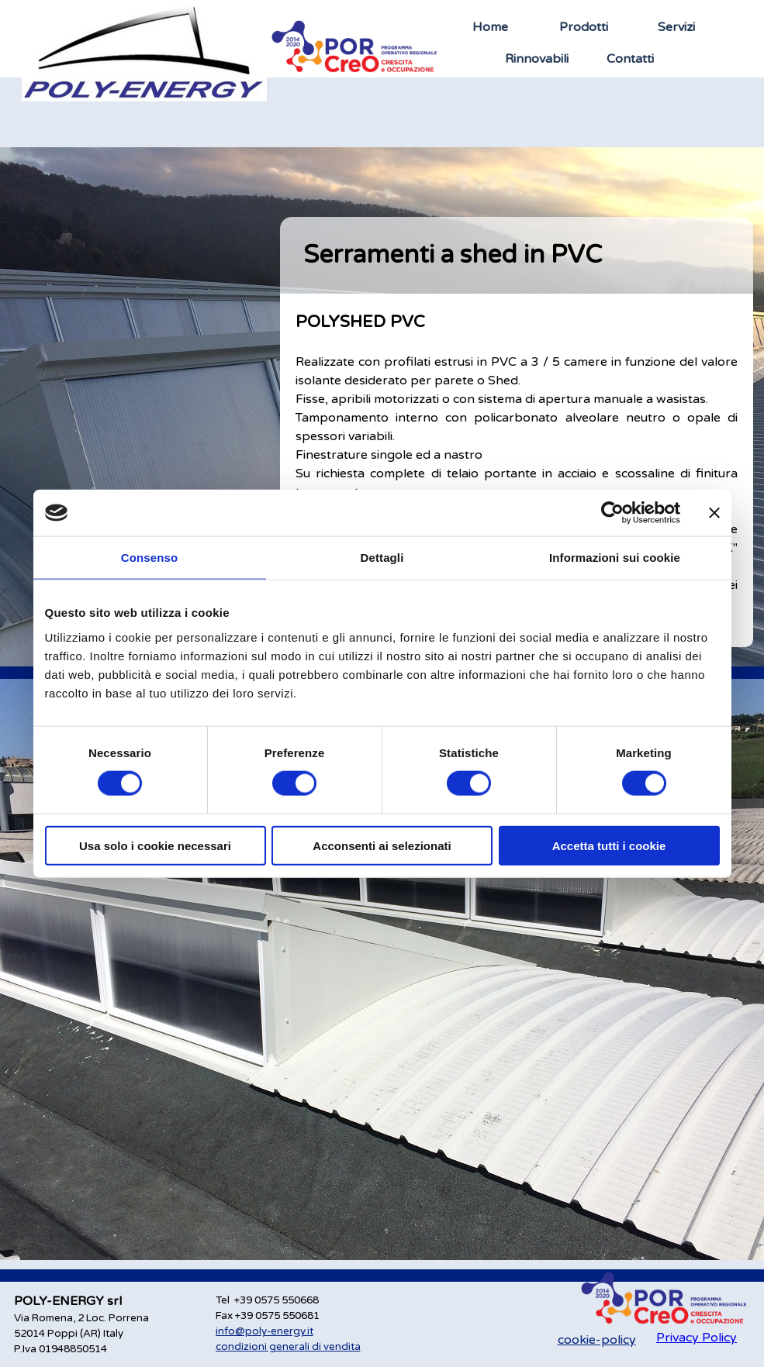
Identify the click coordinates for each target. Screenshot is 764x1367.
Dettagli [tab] (382, 557)
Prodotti (583, 27)
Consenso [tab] (149, 557)
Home (490, 27)
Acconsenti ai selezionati (382, 845)
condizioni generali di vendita (288, 1347)
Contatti (630, 59)
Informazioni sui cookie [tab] (614, 557)
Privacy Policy (696, 1337)
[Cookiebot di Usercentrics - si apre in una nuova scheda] (612, 513)
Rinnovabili (537, 59)
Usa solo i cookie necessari (155, 845)
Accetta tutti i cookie (609, 845)
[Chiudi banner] (714, 513)
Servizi (676, 27)
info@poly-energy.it (264, 1331)
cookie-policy (597, 1340)
